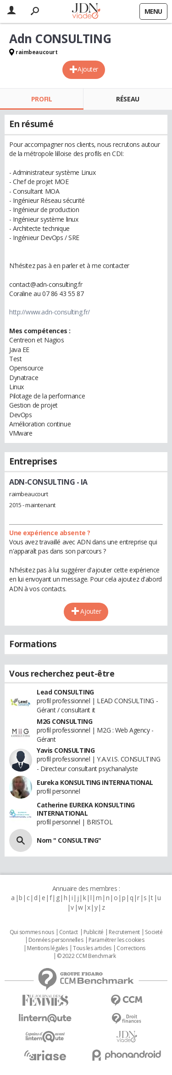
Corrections (131, 948)
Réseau (127, 99)
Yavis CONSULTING (65, 750)
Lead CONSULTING (65, 692)
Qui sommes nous (32, 932)
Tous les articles (92, 948)
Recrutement (124, 932)
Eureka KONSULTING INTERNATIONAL (95, 782)
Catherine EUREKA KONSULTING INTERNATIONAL (86, 809)
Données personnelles (55, 940)
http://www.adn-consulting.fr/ (49, 312)
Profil (41, 99)
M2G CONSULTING (64, 721)
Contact (68, 932)
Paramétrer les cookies (116, 940)
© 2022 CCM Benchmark (86, 956)
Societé (153, 932)
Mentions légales (47, 948)
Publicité (93, 932)
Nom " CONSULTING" (69, 840)
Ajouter (88, 69)
